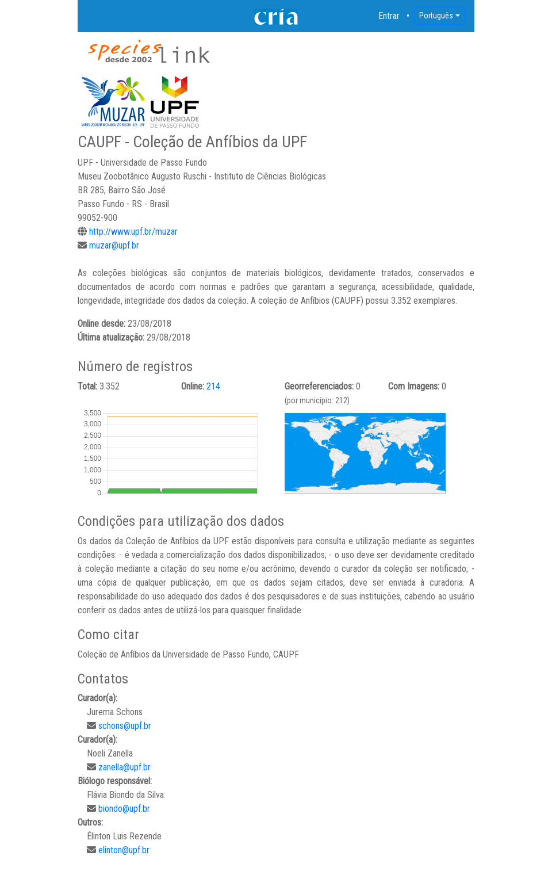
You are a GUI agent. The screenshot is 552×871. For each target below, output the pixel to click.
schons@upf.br (124, 725)
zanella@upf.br (124, 767)
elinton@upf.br (124, 850)
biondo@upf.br (124, 808)
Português (436, 15)
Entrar (389, 15)
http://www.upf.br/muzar (133, 231)
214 (213, 386)
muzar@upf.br (114, 245)
